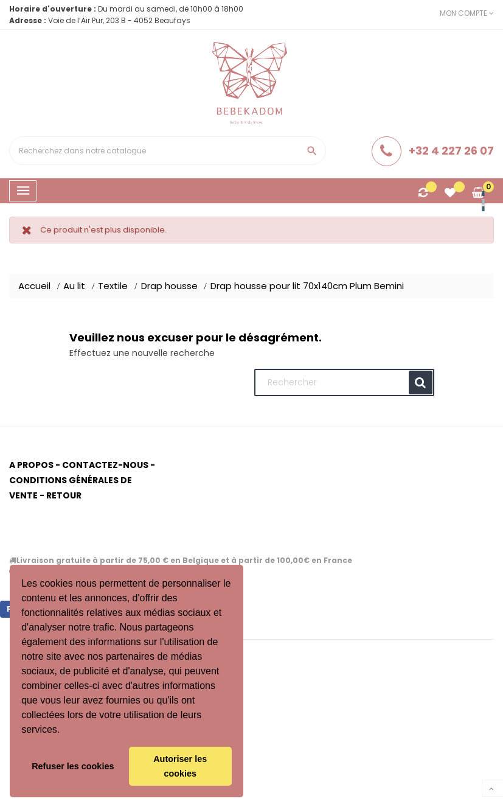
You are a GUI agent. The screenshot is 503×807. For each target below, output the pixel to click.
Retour (64, 495)
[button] (64, 731)
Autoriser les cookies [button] (180, 766)
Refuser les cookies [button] (73, 766)
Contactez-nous (105, 465)
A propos (31, 465)
